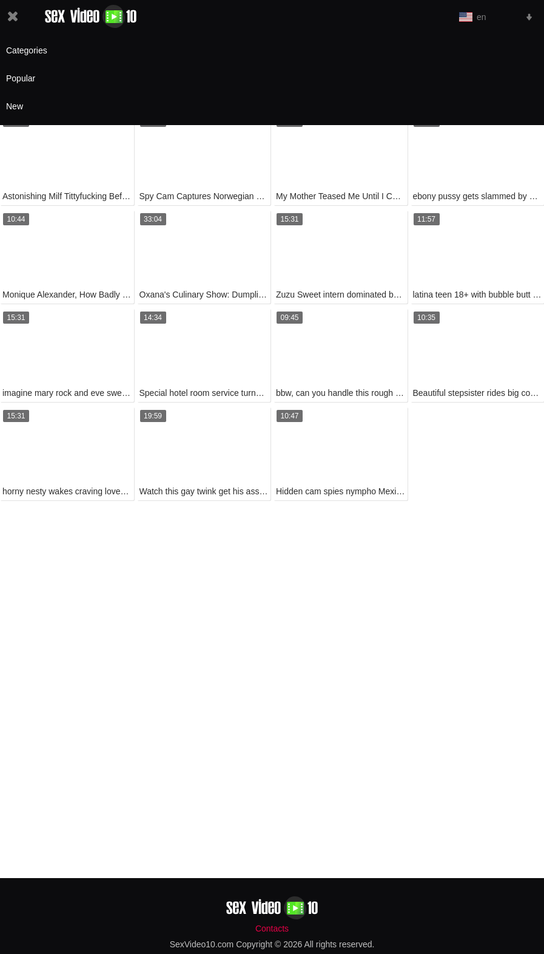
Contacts (272, 928)
